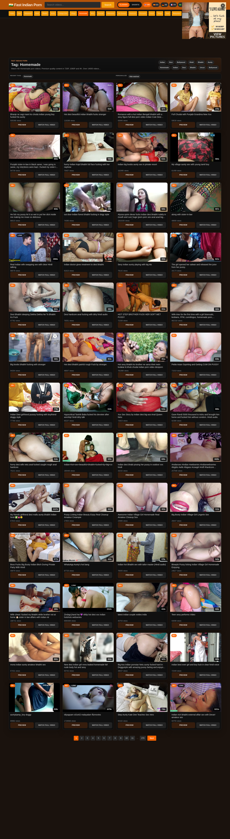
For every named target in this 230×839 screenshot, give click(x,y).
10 (126, 738)
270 (142, 738)
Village (94, 13)
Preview (22, 125)
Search (108, 5)
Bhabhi (57, 13)
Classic (124, 5)
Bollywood (34, 13)
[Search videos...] (72, 5)
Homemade (107, 13)
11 (132, 738)
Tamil (218, 13)
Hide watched (134, 76)
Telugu (208, 13)
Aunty (67, 13)
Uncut (197, 13)
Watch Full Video (46, 125)
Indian (13, 13)
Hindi (46, 13)
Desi (23, 13)
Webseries (143, 13)
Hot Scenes (158, 13)
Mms (119, 13)
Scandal (130, 13)
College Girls (80, 13)
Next (152, 738)
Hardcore (172, 13)
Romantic (186, 13)
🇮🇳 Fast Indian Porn (25, 5)
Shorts (135, 5)
